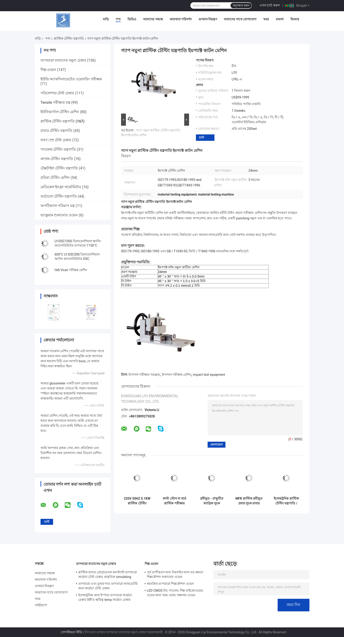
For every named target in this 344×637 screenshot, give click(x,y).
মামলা (280, 19)
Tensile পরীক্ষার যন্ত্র (55, 102)
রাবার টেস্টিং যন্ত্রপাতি (57, 130)
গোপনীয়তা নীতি (71, 632)
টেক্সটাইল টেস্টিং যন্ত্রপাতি (59, 168)
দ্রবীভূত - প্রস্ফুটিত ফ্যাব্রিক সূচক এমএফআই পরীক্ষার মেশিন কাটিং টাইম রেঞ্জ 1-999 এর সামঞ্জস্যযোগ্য (211, 501)
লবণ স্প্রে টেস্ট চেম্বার (56, 140)
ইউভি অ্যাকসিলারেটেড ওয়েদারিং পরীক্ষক (71, 79)
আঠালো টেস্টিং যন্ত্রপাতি (59, 196)
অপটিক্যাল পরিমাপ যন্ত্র (58, 206)
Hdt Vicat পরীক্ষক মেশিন (71, 270)
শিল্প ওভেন (48, 70)
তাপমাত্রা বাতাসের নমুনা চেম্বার (63, 60)
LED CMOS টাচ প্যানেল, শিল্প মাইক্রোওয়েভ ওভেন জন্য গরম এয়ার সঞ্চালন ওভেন (175, 593)
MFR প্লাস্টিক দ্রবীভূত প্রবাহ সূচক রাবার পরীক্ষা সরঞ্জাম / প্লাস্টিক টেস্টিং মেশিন (249, 501)
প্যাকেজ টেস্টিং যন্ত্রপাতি (58, 149)
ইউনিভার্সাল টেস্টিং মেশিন (60, 112)
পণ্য (118, 19)
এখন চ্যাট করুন (270, 5)
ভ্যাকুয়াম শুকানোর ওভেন (59, 215)
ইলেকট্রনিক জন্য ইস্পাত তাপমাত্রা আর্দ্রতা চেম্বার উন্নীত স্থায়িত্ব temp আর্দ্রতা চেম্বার (105, 597)
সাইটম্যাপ (41, 605)
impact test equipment (209, 374)
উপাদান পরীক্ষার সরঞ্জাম (144, 374)
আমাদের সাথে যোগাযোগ (240, 19)
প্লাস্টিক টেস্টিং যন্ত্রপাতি (69, 38)
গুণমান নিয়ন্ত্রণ (207, 19)
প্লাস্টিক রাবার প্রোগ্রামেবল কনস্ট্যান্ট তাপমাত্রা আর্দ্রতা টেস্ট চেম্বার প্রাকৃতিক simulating (107, 574)
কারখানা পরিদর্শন (181, 19)
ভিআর (294, 19)
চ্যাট (201, 137)
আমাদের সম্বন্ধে (153, 19)
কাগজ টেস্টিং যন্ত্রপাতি (57, 159)
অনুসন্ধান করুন (241, 5)
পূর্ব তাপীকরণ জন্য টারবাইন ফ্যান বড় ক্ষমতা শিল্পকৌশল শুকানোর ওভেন (175, 574)
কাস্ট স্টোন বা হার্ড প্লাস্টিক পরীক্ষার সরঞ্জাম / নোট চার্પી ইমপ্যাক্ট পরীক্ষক (174, 501)
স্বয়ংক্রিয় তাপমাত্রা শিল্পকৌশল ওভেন (170, 583)
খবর (266, 19)
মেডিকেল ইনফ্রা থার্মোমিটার (61, 187)
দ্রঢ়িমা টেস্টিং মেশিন (55, 177)
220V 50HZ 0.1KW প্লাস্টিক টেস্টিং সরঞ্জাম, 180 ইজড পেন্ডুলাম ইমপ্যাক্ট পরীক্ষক (137, 501)
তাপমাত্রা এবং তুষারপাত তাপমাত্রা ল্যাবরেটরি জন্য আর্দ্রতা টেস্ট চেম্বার (108, 586)
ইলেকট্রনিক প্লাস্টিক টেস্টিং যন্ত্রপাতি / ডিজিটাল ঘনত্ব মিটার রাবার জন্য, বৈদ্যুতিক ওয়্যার (286, 501)
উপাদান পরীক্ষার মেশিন (176, 374)
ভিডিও (131, 19)
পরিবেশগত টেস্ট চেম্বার (57, 93)
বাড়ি (106, 19)
